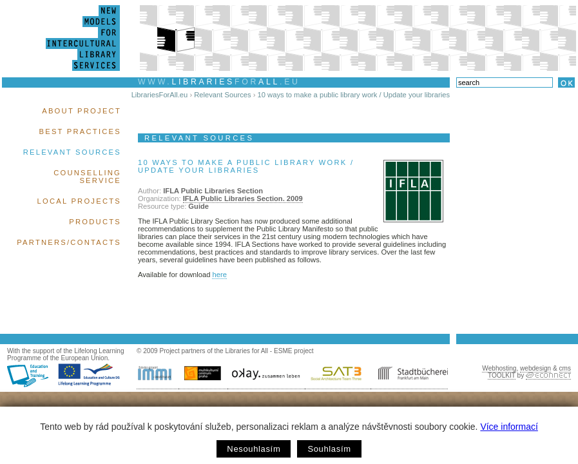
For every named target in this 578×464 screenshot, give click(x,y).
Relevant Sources (72, 152)
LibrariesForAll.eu (159, 95)
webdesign (535, 368)
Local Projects (79, 201)
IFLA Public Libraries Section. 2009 (243, 198)
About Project (81, 111)
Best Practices (80, 131)
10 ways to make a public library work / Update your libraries (354, 95)
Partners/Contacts (69, 242)
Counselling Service (87, 176)
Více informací (508, 426)
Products (95, 222)
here (219, 274)
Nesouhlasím (253, 449)
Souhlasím (329, 449)
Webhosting (499, 368)
